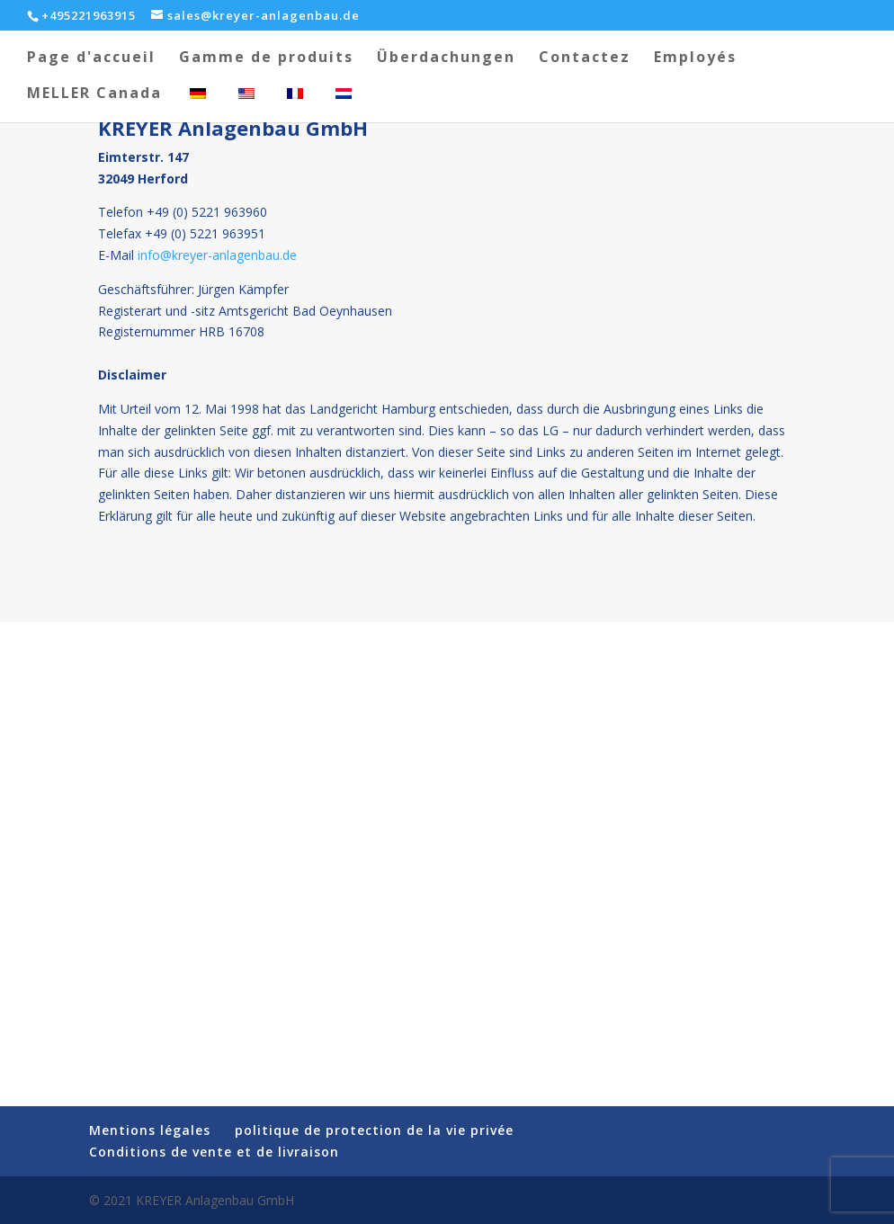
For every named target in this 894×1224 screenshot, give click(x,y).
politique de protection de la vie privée (374, 1130)
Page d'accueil (91, 58)
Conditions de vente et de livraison (214, 1151)
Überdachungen (446, 58)
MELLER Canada (94, 94)
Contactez (584, 58)
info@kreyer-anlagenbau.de (217, 255)
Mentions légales (149, 1130)
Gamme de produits (266, 58)
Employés (695, 58)
